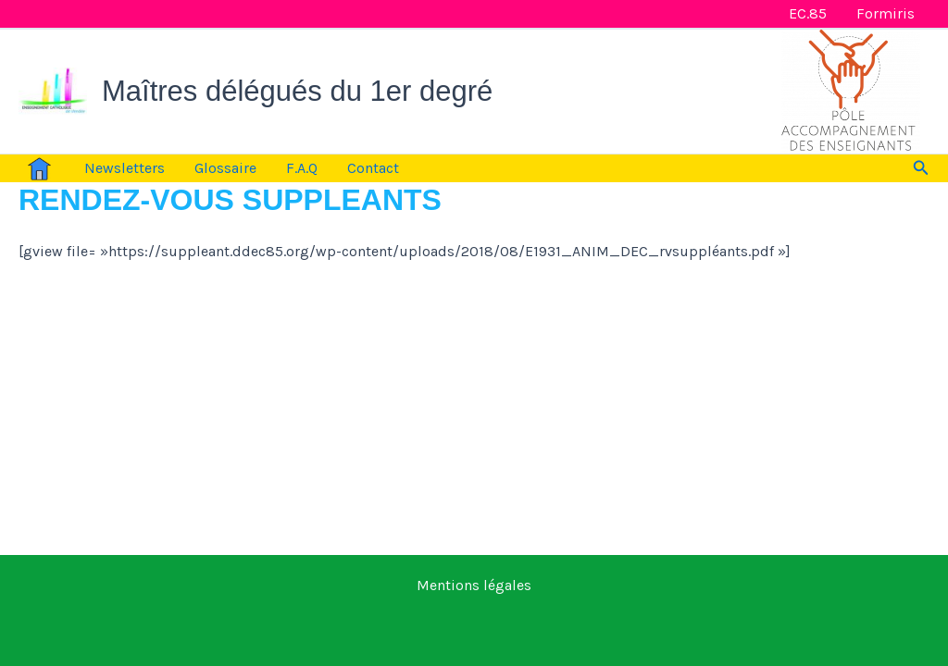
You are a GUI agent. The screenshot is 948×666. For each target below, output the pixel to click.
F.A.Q (302, 168)
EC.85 (808, 13)
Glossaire (225, 168)
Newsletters (124, 168)
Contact (373, 168)
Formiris (885, 13)
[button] (921, 168)
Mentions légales (474, 585)
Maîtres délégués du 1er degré (297, 91)
